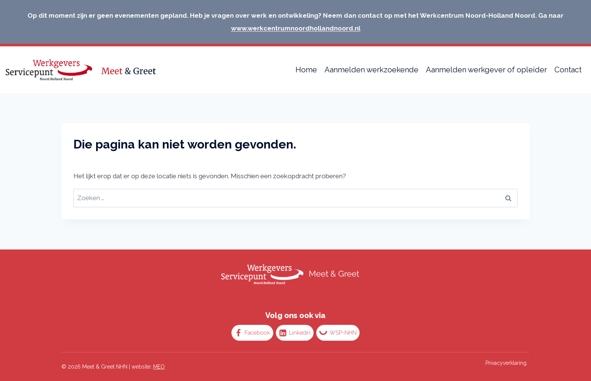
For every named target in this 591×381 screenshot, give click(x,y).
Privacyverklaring (506, 363)
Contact (568, 69)
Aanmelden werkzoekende (371, 69)
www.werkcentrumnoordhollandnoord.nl (295, 28)
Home (306, 69)
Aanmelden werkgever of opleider (486, 69)
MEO (159, 367)
